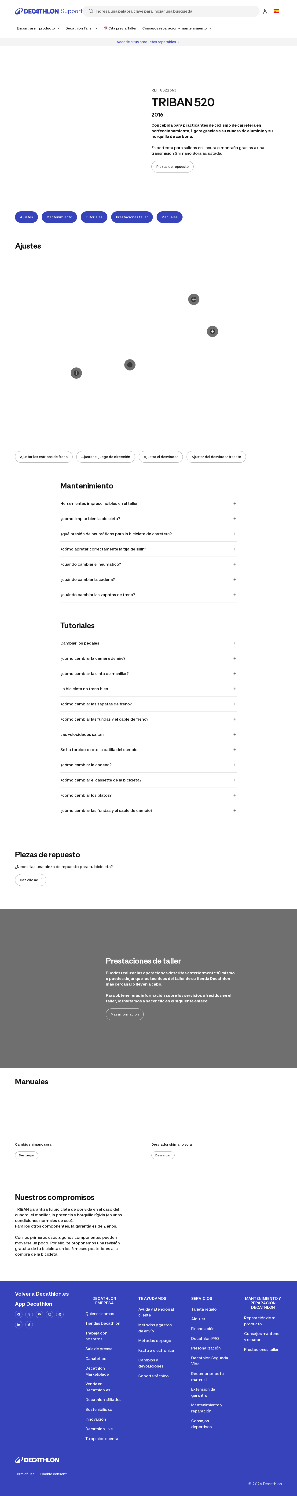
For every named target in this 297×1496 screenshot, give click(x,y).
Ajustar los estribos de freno (44, 457)
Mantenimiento (59, 217)
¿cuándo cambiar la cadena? (148, 579)
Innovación (95, 1419)
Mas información (125, 1014)
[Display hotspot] (130, 364)
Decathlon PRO (205, 1338)
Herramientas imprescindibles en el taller (148, 503)
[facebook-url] (18, 1314)
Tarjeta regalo (204, 1309)
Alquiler (198, 1318)
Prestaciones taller (132, 217)
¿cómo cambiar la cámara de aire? (148, 658)
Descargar (26, 1155)
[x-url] (29, 1314)
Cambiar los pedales (148, 643)
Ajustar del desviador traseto (216, 457)
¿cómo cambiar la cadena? (148, 765)
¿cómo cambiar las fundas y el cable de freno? (148, 719)
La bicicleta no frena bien (148, 688)
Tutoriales (94, 217)
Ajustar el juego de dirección (105, 457)
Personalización (206, 1348)
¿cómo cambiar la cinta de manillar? (148, 673)
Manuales (169, 217)
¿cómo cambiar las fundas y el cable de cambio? (148, 810)
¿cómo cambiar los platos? (148, 795)
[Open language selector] (276, 11)
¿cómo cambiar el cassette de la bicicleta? (148, 780)
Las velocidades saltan (148, 734)
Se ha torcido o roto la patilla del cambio (148, 749)
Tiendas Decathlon (102, 1323)
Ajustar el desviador (161, 457)
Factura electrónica (156, 1350)
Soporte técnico (153, 1376)
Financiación (203, 1328)
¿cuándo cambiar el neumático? (148, 564)
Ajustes (26, 217)
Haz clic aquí (30, 880)
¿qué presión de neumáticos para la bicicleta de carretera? (148, 534)
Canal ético (95, 1358)
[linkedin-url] (18, 1324)
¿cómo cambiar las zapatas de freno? (148, 704)
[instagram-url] (49, 1314)
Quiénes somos (99, 1313)
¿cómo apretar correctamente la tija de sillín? (148, 549)
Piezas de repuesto (172, 167)
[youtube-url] (39, 1314)
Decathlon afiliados (103, 1399)
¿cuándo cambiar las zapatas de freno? (148, 594)
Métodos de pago (154, 1340)
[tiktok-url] (29, 1324)
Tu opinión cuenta (101, 1438)
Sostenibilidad (98, 1409)
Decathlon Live (99, 1428)
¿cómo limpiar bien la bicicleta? (148, 518)
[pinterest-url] (60, 1314)
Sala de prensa (99, 1348)
